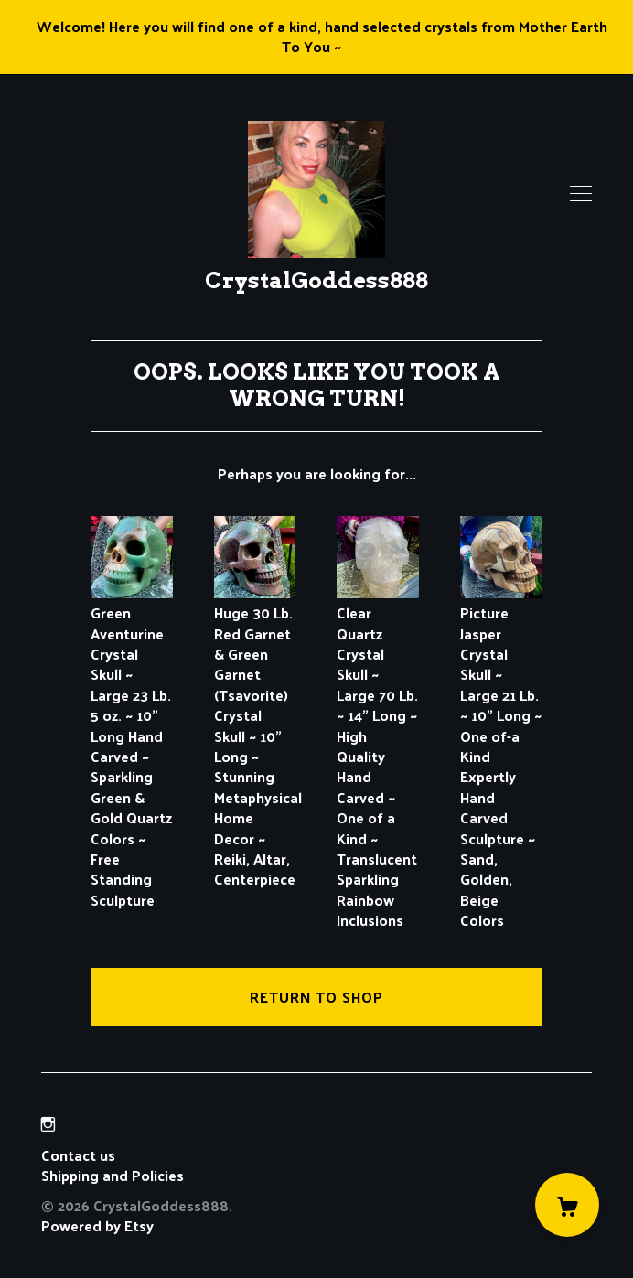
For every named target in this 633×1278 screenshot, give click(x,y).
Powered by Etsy (97, 1225)
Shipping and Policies (112, 1175)
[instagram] (48, 1124)
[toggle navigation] (581, 194)
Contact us (78, 1155)
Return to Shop (316, 996)
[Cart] (567, 1205)
